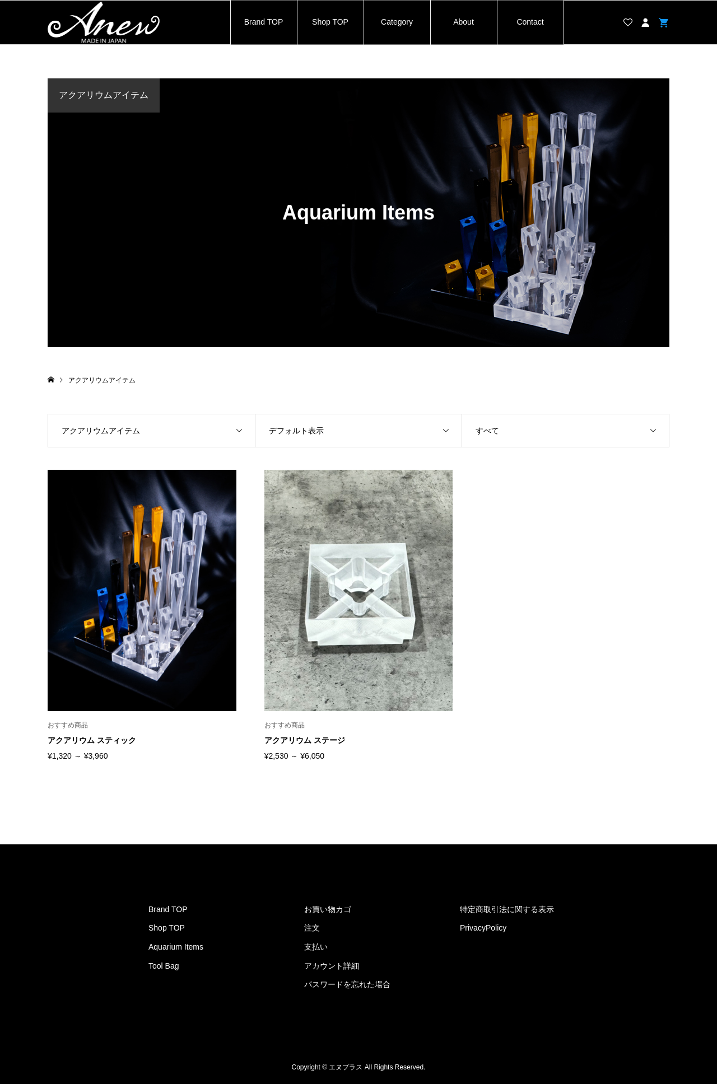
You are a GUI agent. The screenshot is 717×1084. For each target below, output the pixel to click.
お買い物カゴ (327, 909)
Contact (529, 21)
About (463, 21)
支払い (316, 946)
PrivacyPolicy (483, 927)
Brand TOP (263, 21)
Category (397, 21)
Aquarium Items (175, 946)
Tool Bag (163, 965)
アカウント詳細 (331, 965)
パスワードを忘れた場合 (347, 984)
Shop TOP (330, 21)
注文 (312, 927)
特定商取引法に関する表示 (507, 909)
